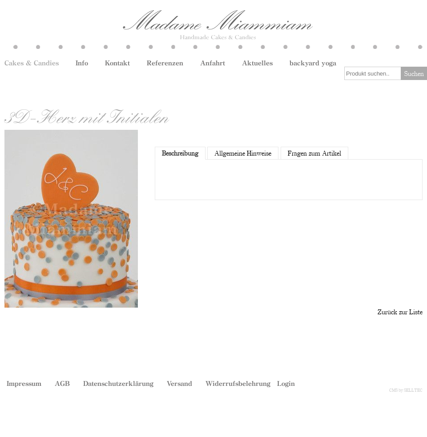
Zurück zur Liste (400, 312)
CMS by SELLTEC (406, 390)
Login (286, 383)
